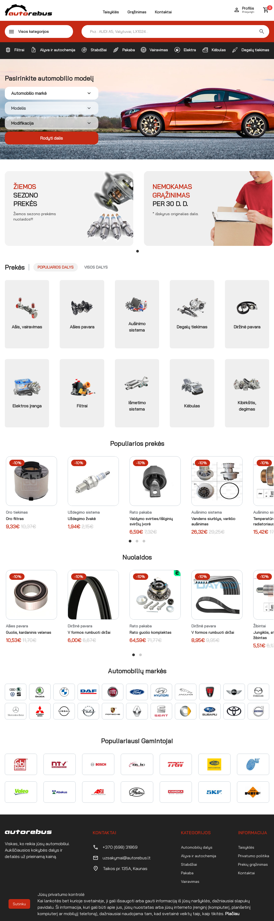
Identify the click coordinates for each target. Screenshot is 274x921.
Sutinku (19, 904)
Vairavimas (190, 881)
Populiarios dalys (56, 267)
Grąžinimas (136, 12)
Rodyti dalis (51, 138)
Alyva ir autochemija (198, 855)
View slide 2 (137, 541)
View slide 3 (144, 541)
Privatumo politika (253, 855)
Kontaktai (163, 12)
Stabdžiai (189, 864)
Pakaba (187, 873)
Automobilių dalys (196, 847)
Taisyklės (111, 12)
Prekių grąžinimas (253, 864)
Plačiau (232, 913)
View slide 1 (137, 251)
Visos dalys (96, 267)
